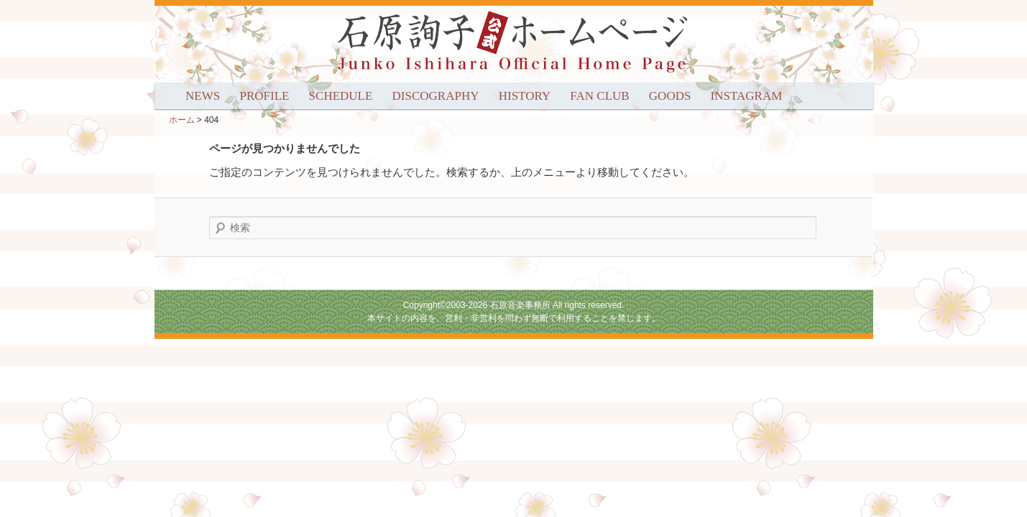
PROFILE (264, 96)
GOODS (670, 96)
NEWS (202, 96)
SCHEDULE (341, 96)
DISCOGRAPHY (435, 96)
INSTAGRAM (747, 96)
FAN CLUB (599, 96)
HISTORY (525, 96)
